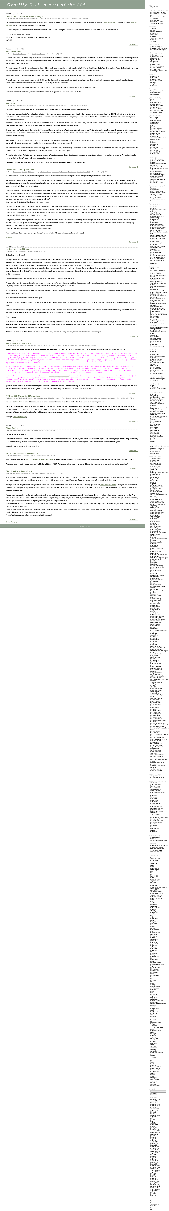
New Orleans (34, 18)
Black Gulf (153, 162)
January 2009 (154, 1145)
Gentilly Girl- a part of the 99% (47, 4)
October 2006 (154, 1187)
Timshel (152, 372)
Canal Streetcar (154, 493)
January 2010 (154, 1128)
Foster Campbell (155, 933)
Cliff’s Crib (153, 496)
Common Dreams (155, 789)
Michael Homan (155, 603)
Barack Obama (154, 58)
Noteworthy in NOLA (155, 654)
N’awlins (152, 611)
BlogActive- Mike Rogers (157, 397)
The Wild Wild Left (155, 152)
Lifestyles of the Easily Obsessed (156, 591)
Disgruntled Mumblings (157, 512)
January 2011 (154, 1113)
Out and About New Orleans (158, 416)
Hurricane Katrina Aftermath (158, 554)
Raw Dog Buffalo (155, 139)
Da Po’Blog (153, 506)
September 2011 (155, 1109)
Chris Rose (153, 211)
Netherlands (154, 999)
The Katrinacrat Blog (156, 718)
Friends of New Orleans (157, 300)
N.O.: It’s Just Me (155, 613)
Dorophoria (153, 518)
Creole (152, 900)
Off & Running (154, 655)
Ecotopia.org (154, 795)
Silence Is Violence (155, 340)
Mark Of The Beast (155, 600)
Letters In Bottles (155, 130)
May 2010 (153, 1121)
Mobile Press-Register (156, 176)
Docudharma (154, 124)
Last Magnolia (154, 581)
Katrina (39, 398)
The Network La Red (155, 424)
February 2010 (154, 1126)
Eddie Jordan (154, 912)
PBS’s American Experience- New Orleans (39, 459)
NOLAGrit (152, 643)
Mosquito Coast (155, 610)
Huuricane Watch (155, 956)
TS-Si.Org (152, 440)
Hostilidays (153, 953)
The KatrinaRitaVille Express (158, 720)
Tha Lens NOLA (154, 706)
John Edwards (154, 969)
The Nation (153, 824)
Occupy (154, 1026)
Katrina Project (154, 316)
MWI (151, 992)
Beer (151, 871)
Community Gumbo (156, 499)
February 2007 (154, 1181)
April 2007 (153, 1178)
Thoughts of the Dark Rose (158, 450)
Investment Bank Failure (157, 964)
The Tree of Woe (154, 736)
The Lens (152, 254)
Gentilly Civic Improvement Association (158, 304)
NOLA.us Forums (154, 640)
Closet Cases (154, 890)
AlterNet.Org (153, 783)
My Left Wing (154, 134)
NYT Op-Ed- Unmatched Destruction (23, 396)
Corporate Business (156, 895)
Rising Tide (153, 1041)
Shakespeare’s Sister (156, 106)
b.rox (151, 471)
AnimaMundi (154, 468)
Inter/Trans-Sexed (45, 172)
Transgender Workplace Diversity (157, 437)
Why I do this (154, 7)
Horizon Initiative (155, 311)
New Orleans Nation (156, 621)
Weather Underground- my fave (158, 199)
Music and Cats (155, 104)
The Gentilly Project (155, 252)
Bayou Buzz (153, 208)
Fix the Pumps (154, 524)
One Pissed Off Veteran (157, 847)
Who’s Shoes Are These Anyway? (157, 763)
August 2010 (154, 1117)
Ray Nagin (153, 1034)
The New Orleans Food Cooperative (156, 343)
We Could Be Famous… (157, 756)
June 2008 (153, 1156)
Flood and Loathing (155, 529)
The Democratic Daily (156, 820)
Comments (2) (133, 336)
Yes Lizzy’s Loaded (155, 769)
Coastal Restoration (156, 892)
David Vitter (153, 904)
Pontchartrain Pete (155, 663)
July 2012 (153, 1102)
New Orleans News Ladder (158, 238)
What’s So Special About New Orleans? (158, 760)
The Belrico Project (155, 421)
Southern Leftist (154, 693)
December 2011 (155, 1104)
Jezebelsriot (153, 564)
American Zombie (155, 465)
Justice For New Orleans (157, 313)
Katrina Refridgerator (156, 570)
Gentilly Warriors (155, 534)
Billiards (152, 873)
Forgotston (153, 357)
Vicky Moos (153, 753)
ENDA (151, 917)
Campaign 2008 (155, 879)
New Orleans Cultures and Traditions (158, 1004)
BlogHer (152, 386)
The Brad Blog (154, 147)
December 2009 (155, 1129)
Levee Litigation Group (109, 22)
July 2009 (153, 1136)
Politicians (153, 1019)
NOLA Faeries (153, 415)
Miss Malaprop (154, 608)
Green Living (153, 942)
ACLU (151, 857)
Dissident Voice (154, 122)
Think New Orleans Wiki (157, 259)
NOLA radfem (154, 635)
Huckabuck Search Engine (158, 227)
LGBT (151, 978)
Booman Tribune (155, 786)
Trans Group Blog (155, 426)
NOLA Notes (153, 633)
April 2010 (153, 1123)
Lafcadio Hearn (154, 975)
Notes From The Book (156, 649)
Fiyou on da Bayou (155, 526)
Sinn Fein (34, 105)
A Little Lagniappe (155, 460)
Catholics (153, 882)
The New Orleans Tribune (157, 257)
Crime (152, 901)
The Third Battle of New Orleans (159, 734)
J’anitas (152, 30)
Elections (153, 914)
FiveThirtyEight (154, 61)
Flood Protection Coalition (157, 356)
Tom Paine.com (154, 828)
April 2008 (153, 1159)
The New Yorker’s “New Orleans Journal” (159, 728)
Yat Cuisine (153, 41)
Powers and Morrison (156, 808)
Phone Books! (12, 428)
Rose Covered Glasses (156, 811)
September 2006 (155, 1189)
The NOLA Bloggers (155, 731)
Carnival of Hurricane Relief (158, 163)
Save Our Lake (154, 336)
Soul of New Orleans (156, 690)
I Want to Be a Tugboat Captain (159, 558)
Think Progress (154, 827)
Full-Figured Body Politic (157, 91)
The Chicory (153, 709)
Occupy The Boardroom (157, 777)
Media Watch (154, 800)
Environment (154, 918)
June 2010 (153, 1120)
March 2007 (154, 1180)
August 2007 (154, 1172)
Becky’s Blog (154, 396)
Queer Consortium (155, 1030)
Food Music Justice (155, 531)
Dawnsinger (153, 509)
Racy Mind (153, 671)
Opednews (153, 805)
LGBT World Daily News (156, 411)
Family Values (154, 922)
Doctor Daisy (154, 515)
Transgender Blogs (155, 435)
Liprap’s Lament (154, 594)
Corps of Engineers (19, 18)
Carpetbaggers (154, 881)
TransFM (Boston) (155, 433)
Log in (152, 1201)
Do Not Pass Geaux (156, 514)
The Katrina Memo (155, 717)
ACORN (152, 269)
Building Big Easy (155, 488)
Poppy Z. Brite (154, 665)
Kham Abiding (154, 577)
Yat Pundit (153, 767)
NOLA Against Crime (155, 329)
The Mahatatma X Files (156, 110)
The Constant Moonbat (157, 66)
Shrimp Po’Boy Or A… (156, 682)
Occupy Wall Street (157, 1027)
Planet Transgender (156, 418)
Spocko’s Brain (154, 94)
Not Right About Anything (157, 647)
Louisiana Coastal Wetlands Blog (158, 14)
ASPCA (152, 866)
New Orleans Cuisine (156, 32)
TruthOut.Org (153, 832)
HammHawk (153, 543)
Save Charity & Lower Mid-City (159, 679)
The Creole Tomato (155, 710)
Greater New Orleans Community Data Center (157, 307)
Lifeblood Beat (154, 589)
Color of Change (155, 787)
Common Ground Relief (157, 291)
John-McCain (154, 972)
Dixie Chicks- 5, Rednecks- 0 (19, 471)
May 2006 (153, 1195)
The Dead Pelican (155, 251)
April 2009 (153, 1140)
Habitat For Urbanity (156, 542)
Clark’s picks (154, 117)
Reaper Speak (154, 365)
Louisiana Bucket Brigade (157, 12)
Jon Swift (152, 127)
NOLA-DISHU (153, 638)
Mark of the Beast (155, 102)
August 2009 (154, 1134)
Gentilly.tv (153, 221)
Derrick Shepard (155, 907)
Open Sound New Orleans (157, 246)
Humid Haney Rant (155, 551)
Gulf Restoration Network (157, 167)
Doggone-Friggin (155, 517)
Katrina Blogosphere (156, 171)
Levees (27, 18)
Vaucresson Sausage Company (156, 38)
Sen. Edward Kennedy (156, 1052)
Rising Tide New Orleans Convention (157, 84)
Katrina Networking (155, 173)
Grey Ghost (153, 945)
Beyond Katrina (154, 477)
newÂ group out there (59, 376)
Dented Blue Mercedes (157, 404)
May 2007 (153, 1176)
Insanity (152, 961)
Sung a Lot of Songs (156, 698)
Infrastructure (154, 959)
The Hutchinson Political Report (159, 149)
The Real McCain (155, 69)
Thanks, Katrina (154, 707)
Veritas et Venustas (156, 751)
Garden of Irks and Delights (158, 532)
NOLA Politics (154, 1011)
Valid (153, 1205)
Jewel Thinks (153, 561)
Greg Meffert (154, 944)
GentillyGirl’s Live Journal (157, 448)
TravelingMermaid (155, 750)
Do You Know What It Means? (159, 292)
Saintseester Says (155, 677)
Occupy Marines (155, 776)
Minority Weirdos (155, 606)
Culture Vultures (155, 119)
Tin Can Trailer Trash (156, 745)
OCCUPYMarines (155, 803)
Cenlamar (153, 353)
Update (152, 1073)
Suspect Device (154, 699)
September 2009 (155, 1132)
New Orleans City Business (158, 235)
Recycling (153, 1037)
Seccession (153, 1051)
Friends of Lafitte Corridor (157, 299)
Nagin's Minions (155, 996)
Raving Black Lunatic (156, 673)
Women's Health (155, 1085)
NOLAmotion (153, 644)
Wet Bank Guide (155, 758)
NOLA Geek (153, 632)
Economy (153, 911)
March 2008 (154, 1161)
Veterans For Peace (156, 852)
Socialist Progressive (156, 1059)
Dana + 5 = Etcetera (156, 120)
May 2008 (153, 1158)
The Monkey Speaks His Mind (159, 725)
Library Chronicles (155, 584)
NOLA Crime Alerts (155, 330)
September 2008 (155, 1151)
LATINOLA (152, 583)
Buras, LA (153, 351)
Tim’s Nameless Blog (19, 417)
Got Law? (153, 536)
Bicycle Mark (154, 479)
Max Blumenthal (155, 133)
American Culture (155, 859)
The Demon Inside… (15, 51)
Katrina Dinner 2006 (156, 81)
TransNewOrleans (155, 451)
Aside (15, 251)
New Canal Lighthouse (156, 1000)
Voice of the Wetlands (156, 22)
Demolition (153, 906)
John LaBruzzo (154, 970)
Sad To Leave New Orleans (158, 676)
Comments (154, 1204)
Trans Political (154, 427)
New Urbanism (154, 1007)
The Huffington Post (156, 822)
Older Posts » (11, 522)
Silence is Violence (155, 248)
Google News (154, 222)
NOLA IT (152, 1010)
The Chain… (11, 103)
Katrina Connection (155, 230)
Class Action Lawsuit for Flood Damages (24, 16)
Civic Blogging (154, 889)
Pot (151, 1021)
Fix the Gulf (153, 165)
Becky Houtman (155, 474)
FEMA (27, 398)
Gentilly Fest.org (155, 79)
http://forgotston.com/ (156, 359)
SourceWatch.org (155, 814)
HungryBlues (154, 553)
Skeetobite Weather (156, 194)
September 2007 (155, 1170)
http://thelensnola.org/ (157, 224)
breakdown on (19, 402)
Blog (151, 874)
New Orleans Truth (155, 624)
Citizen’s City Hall (155, 213)
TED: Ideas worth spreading (158, 389)
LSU (151, 982)
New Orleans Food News (157, 616)
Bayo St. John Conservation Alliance (158, 276)
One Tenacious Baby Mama (158, 138)
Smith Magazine (155, 107)
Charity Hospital (155, 885)
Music (152, 991)
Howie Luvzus (154, 547)
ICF (151, 958)
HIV (151, 952)
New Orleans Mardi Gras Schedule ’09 (157, 379)
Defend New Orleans (156, 510)
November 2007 (155, 1167)
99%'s (154, 1024)
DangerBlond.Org (155, 507)
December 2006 (155, 1184)
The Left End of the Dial (157, 109)
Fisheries (153, 928)
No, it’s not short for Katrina (158, 630)
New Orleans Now (155, 622)
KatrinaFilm (153, 573)
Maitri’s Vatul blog (155, 599)
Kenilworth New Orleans (157, 575)
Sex (151, 1054)
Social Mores (154, 1057)
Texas (152, 1063)
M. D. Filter (153, 597)
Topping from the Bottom (157, 747)
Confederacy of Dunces (157, 501)
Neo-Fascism (154, 997)
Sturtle (152, 696)
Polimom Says (154, 660)
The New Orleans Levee (157, 726)
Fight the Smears (155, 60)
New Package (154, 136)
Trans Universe (154, 430)
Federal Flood (154, 923)
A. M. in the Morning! (156, 159)
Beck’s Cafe (153, 394)
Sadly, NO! (153, 142)
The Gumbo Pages (155, 714)
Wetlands (153, 1082)
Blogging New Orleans (156, 487)
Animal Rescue (154, 860)
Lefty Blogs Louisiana (156, 361)
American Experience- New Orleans (22, 453)
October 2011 (154, 1107)
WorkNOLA (153, 262)
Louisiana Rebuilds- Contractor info (159, 232)
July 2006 (153, 1192)
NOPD (151, 1015)
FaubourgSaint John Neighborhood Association (158, 294)
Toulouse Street (154, 748)
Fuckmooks (153, 936)
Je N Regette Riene (155, 559)
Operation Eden (155, 178)
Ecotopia (153, 794)
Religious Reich (154, 1038)
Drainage (153, 909)
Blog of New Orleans (156, 485)
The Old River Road (155, 369)
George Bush (154, 939)
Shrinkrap (153, 684)
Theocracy (153, 1065)
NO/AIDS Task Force (155, 240)
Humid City (153, 550)
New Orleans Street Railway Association (158, 324)
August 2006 (154, 1191)
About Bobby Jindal (155, 46)
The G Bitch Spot (155, 712)
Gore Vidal (153, 941)
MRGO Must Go (154, 20)
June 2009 (153, 1137)
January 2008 (154, 1164)
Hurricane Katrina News (157, 229)
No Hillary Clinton (155, 64)
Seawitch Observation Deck (158, 179)
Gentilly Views (154, 219)
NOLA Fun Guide (154, 241)
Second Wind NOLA (155, 338)
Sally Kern (153, 1046)
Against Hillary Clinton (156, 56)
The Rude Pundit (155, 150)
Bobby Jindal (154, 876)
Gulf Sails (153, 540)
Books (152, 877)
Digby (152, 99)
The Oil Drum (154, 181)
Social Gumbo (154, 144)
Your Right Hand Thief (156, 770)
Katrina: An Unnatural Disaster (159, 572)
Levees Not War (154, 317)
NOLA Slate (153, 636)
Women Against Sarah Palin (158, 71)
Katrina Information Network (158, 314)
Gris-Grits (153, 537)
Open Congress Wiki (156, 806)
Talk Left (152, 146)
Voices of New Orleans (157, 755)
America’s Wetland (155, 273)
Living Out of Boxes (155, 595)
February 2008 (154, 1162)
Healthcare (153, 950)
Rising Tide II (153, 82)
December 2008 (155, 1146)
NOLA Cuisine (154, 33)
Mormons (153, 989)
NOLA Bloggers (154, 1008)
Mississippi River (155, 988)
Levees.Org (153, 319)
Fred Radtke (153, 934)
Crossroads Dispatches (157, 502)
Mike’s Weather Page (156, 191)
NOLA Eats (153, 36)
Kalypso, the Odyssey (156, 565)
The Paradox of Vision (156, 370)
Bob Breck (153, 188)
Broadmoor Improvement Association (157, 279)
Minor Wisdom (154, 605)
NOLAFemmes (154, 641)
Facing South (154, 797)
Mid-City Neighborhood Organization (157, 321)
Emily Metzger (154, 354)
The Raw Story (154, 825)
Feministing (153, 405)
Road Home (153, 1043)
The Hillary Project (155, 67)
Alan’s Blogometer (155, 463)
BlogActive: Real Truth (156, 399)
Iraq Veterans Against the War (159, 845)
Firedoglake (153, 798)
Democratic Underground (157, 792)
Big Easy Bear (154, 480)
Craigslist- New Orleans (157, 216)
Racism (152, 1032)
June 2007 (153, 1175)
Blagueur (153, 482)
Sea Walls (153, 1049)
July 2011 (153, 1112)
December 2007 (155, 1165)
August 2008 (154, 1153)
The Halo (152, 422)
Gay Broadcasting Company (158, 407)
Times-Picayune (155, 1068)
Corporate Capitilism (156, 896)
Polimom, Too (154, 662)
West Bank (153, 1081)
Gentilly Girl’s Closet (156, 410)
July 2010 (153, 1118)
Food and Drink (154, 930)
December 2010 (155, 1115)
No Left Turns (154, 629)
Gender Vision (154, 408)
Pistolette (153, 658)
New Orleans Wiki (155, 625)
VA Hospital (153, 1078)
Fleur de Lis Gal (154, 528)
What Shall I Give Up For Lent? (20, 169)
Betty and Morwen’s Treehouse (159, 447)
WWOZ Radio (153, 263)
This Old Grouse (154, 742)
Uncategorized (154, 1071)
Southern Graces (155, 692)
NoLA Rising (153, 1013)
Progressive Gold (155, 809)
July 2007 (153, 1173)
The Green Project (155, 341)
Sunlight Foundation (156, 816)
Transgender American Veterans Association (157, 849)
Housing (152, 955)
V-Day (152, 1076)
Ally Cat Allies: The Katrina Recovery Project (157, 271)
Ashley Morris (154, 469)
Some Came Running (156, 688)
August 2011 (154, 1110)
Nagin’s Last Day (155, 614)
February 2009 (154, 1143)
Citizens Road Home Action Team (158, 287)
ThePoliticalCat (154, 153)
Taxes (152, 1062)
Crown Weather (154, 189)
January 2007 (154, 1183)
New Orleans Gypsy (156, 617)
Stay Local (153, 249)
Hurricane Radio (155, 556)
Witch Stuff (31, 172)
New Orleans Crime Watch (157, 236)
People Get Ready (155, 657)
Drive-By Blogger (155, 521)
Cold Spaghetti (154, 498)
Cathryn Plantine (155, 402)
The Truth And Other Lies (157, 737)
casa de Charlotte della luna (158, 495)
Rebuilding (153, 1035)
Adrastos (153, 461)
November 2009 (155, 1131)
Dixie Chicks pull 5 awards (108, 485)
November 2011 (155, 1105)
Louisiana (55, 172)
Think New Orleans (155, 740)
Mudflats (153, 63)
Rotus (151, 141)
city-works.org (154, 289)
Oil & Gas (153, 1016)
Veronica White (154, 1079)
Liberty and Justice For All (157, 131)
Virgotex (152, 441)
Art (151, 862)
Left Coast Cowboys (156, 128)
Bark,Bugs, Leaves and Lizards (159, 473)
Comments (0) (133, 45)
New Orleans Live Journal (157, 619)
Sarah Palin (153, 1048)
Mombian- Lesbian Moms (157, 413)
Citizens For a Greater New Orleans (158, 283)
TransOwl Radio (154, 453)
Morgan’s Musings (155, 92)
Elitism (152, 915)
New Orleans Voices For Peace (159, 327)
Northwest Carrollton (156, 646)
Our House (153, 1018)
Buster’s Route (154, 490)
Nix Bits (152, 627)
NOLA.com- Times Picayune (158, 243)
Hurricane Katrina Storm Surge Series (159, 169)
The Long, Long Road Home (158, 723)
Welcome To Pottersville (157, 112)
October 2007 (154, 1169)
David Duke (153, 903)
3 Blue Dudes (154, 55)
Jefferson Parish (155, 967)
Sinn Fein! (9, 237)
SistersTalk (153, 419)
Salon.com (153, 813)
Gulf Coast (33, 398)
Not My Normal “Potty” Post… (20, 343)
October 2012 (154, 1101)
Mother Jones (154, 802)
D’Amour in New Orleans (157, 504)
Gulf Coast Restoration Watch (158, 539)
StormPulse (153, 196)
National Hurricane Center (157, 193)
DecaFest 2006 (154, 76)
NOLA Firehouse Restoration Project (158, 332)
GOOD (151, 125)
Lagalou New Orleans (156, 580)
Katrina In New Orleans (157, 567)
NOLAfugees (153, 244)
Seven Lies (153, 681)
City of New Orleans (156, 214)
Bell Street (153, 476)
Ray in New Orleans (155, 674)
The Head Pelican (155, 715)
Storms (152, 1060)
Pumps (152, 1029)
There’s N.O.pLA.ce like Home (158, 739)
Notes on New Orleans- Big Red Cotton (159, 651)
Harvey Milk (153, 948)
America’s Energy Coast (157, 160)
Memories (153, 983)
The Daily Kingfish (155, 367)
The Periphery (154, 733)
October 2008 (154, 1150)
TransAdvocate (154, 432)
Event (152, 920)
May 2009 (153, 1139)
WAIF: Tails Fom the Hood (157, 260)
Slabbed (152, 685)
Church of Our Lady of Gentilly (158, 887)
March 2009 (154, 1142)
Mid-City (152, 985)
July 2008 (153, 1154)
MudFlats (153, 838)
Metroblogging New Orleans (158, 602)
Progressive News (155, 1023)
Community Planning (156, 893)
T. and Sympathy (155, 701)
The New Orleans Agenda (157, 255)
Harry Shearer (154, 545)
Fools (151, 931)
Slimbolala (153, 687)
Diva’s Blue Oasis (155, 837)
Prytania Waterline (155, 666)
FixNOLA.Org (153, 297)
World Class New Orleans (157, 766)
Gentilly (15, 54)
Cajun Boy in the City (156, 491)
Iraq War (152, 966)
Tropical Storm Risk (155, 197)
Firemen (152, 926)
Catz (151, 884)
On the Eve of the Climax (17, 249)
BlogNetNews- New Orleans (158, 210)
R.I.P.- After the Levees (156, 670)
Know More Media (155, 101)
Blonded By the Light (156, 400)
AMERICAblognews (155, 784)
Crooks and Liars (155, 791)
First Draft (153, 523)
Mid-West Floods (155, 986)
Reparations (153, 1040)
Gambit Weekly (154, 218)
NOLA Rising (153, 335)
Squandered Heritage (156, 695)
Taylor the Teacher (155, 703)
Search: (152, 1089)
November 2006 (155, 1186)
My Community (17, 105)
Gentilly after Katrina (156, 302)
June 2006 (153, 1194)
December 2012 (155, 1099)
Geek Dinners (154, 77)
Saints (152, 1045)
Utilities (152, 1075)
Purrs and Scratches (156, 668)
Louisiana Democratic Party (158, 49)
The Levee (153, 722)
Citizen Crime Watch (156, 281)
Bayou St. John (154, 870)
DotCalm (152, 520)
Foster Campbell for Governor (158, 48)
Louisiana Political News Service (157, 363)
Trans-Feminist (154, 1070)
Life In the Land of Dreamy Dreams (157, 587)
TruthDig (152, 830)
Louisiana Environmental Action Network (157, 17)
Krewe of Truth (154, 578)
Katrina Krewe (154, 569)
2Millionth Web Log (155, 458)
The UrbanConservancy (157, 346)
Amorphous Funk (155, 466)
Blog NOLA (153, 484)
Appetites (153, 28)
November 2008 (155, 1148)
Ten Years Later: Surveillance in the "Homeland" (159, 818)
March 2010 (154, 1124)
